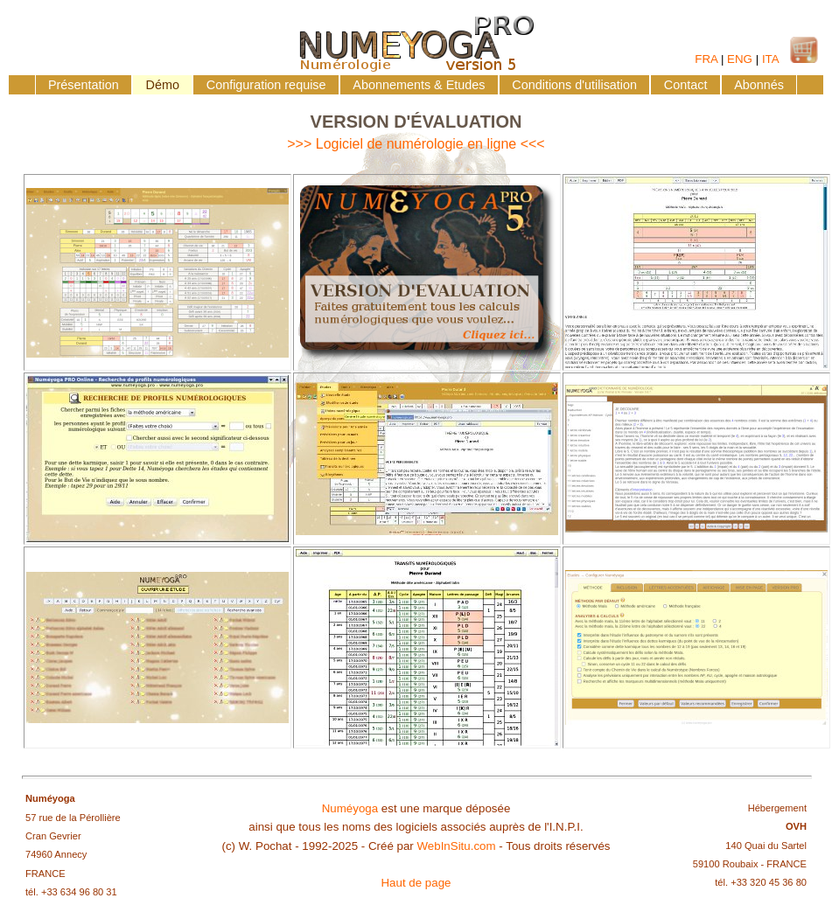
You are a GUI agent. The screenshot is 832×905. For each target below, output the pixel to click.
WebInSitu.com (455, 846)
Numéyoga (350, 808)
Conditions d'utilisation (574, 85)
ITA (770, 59)
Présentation (83, 85)
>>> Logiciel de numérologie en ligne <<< (415, 143)
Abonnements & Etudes (419, 85)
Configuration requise (266, 85)
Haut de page (416, 882)
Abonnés (759, 85)
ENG (739, 59)
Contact (686, 85)
